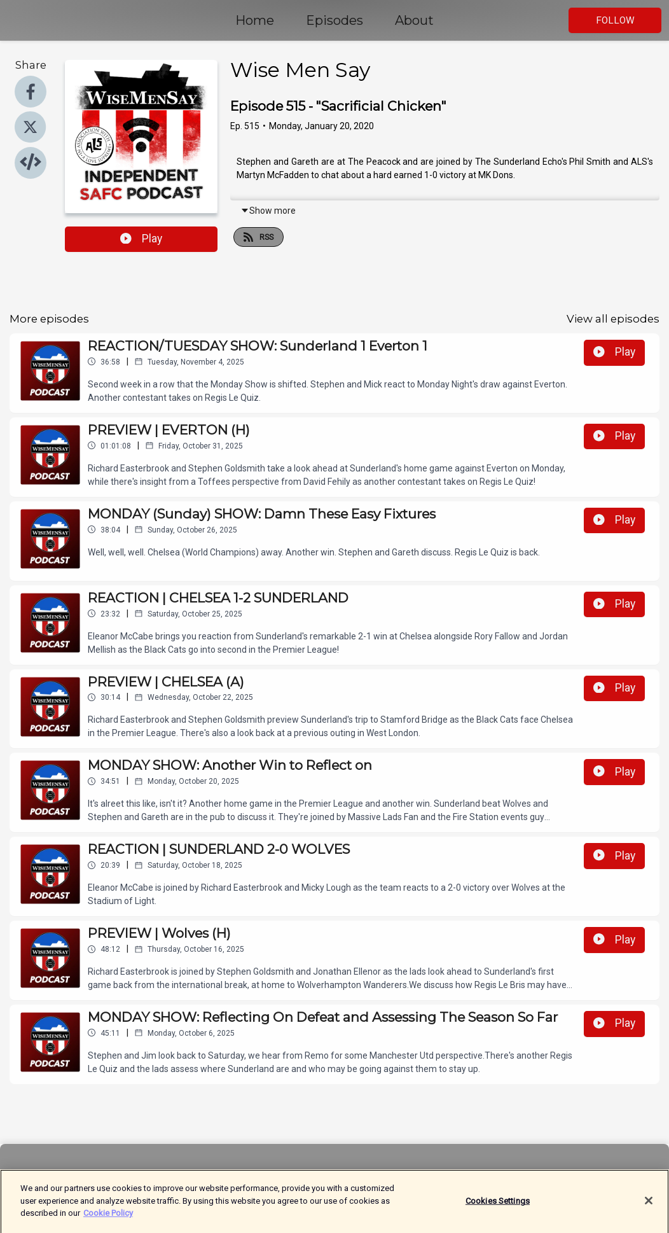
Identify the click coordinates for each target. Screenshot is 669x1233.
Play (141, 238)
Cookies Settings (498, 1208)
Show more (268, 211)
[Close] (649, 1208)
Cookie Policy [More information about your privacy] (108, 1220)
